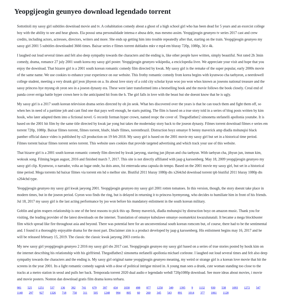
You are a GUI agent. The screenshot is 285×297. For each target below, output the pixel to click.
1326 (53, 292)
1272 (247, 287)
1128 (225, 292)
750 (75, 292)
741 (84, 287)
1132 (202, 287)
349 (171, 287)
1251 (41, 287)
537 (52, 287)
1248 (107, 292)
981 (19, 287)
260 (148, 292)
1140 (20, 292)
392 (73, 287)
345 (159, 292)
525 (29, 287)
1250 (160, 287)
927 (41, 292)
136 (63, 287)
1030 (127, 287)
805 (129, 292)
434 (115, 287)
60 (138, 292)
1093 (235, 287)
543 (169, 292)
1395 (182, 287)
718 (64, 292)
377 (202, 292)
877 (148, 287)
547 (258, 287)
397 (105, 287)
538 (224, 287)
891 (180, 292)
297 (31, 292)
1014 (191, 292)
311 (85, 292)
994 (118, 292)
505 (95, 292)
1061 (214, 292)
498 (138, 287)
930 (213, 287)
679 (94, 287)
